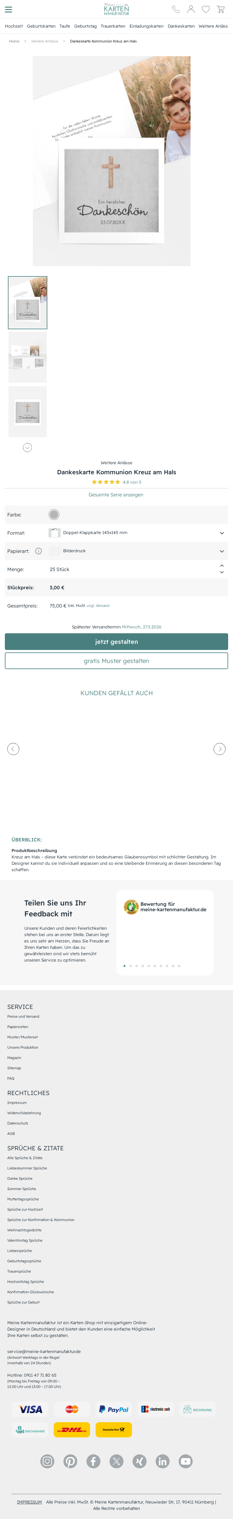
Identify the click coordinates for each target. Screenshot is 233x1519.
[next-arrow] (220, 765)
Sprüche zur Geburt (23, 1302)
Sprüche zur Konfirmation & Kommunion (40, 1219)
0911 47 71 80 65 (40, 1375)
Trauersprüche (19, 1271)
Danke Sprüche (19, 1178)
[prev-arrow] (13, 765)
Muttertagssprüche (23, 1199)
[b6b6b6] (54, 514)
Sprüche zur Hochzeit (25, 1209)
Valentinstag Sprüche (24, 1240)
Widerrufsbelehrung (24, 1113)
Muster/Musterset (22, 1037)
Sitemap (14, 1068)
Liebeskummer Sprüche (27, 1168)
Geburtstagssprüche (24, 1261)
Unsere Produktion (22, 1047)
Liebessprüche (19, 1250)
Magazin (14, 1057)
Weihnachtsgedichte (24, 1230)
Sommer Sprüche (21, 1188)
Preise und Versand (23, 1016)
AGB (11, 1133)
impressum (29, 1502)
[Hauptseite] (116, 9)
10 (179, 966)
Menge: (15, 569)
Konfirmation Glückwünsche (30, 1292)
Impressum (17, 1102)
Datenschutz (17, 1123)
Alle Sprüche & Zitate (24, 1157)
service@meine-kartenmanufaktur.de (44, 1351)
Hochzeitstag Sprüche (25, 1281)
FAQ (10, 1078)
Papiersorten (17, 1026)
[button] (156, 69)
